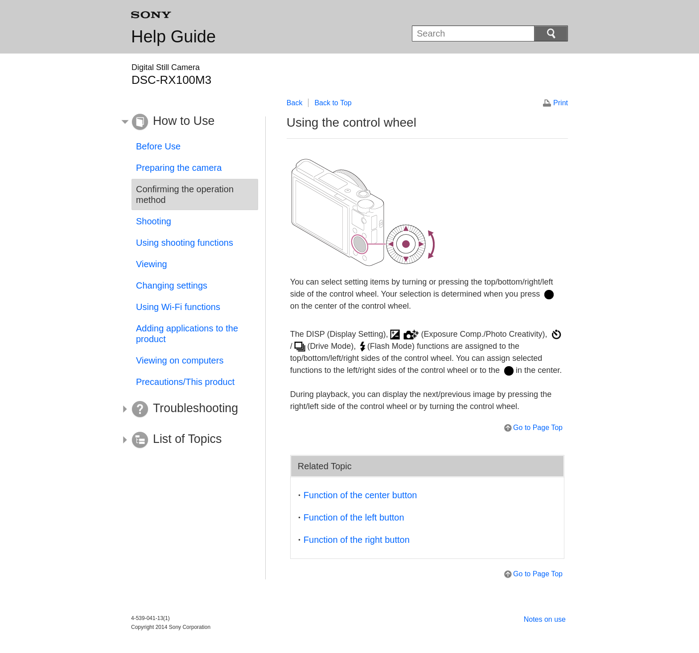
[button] (188, 122)
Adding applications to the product (187, 333)
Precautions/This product (185, 382)
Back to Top (332, 103)
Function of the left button (354, 517)
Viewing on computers (179, 360)
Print (560, 103)
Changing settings (171, 285)
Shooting (153, 221)
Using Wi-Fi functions (178, 307)
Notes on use (545, 619)
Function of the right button (357, 540)
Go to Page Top (538, 427)
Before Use (158, 146)
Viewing (151, 264)
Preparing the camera (179, 168)
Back (295, 103)
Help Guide (173, 36)
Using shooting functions (184, 243)
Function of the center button (360, 495)
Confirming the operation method (185, 194)
